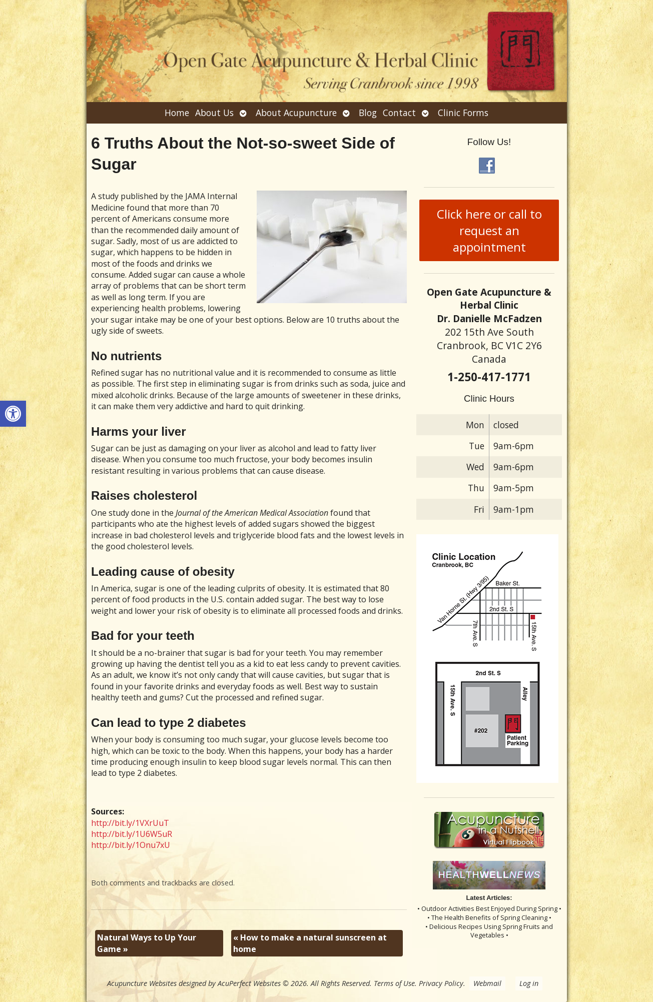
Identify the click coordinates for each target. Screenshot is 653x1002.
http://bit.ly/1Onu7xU (130, 844)
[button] (13, 414)
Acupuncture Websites (142, 983)
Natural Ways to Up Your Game (146, 943)
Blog (368, 113)
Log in (528, 983)
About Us (214, 113)
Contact (399, 113)
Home (177, 113)
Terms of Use (394, 983)
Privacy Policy (441, 983)
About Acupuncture (296, 113)
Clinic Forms (463, 113)
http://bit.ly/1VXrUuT (130, 822)
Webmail (487, 983)
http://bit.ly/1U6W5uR (131, 833)
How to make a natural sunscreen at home (310, 943)
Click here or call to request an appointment (489, 230)
